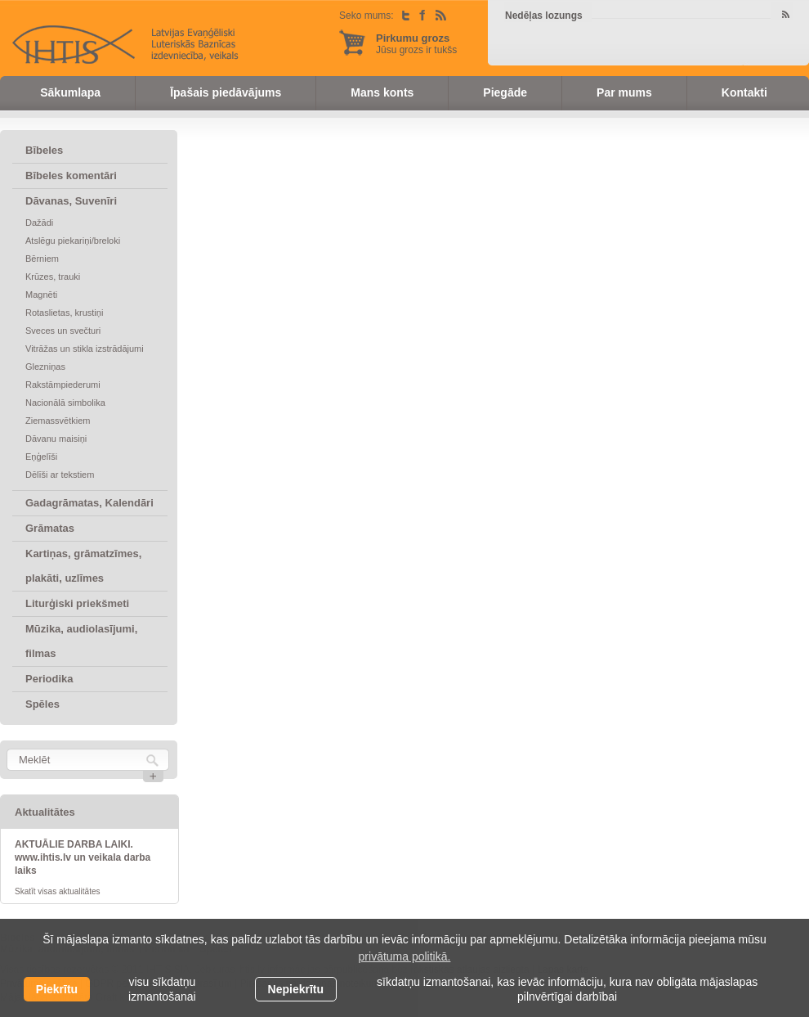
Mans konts (382, 92)
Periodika (49, 679)
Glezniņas (45, 366)
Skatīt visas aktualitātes (58, 891)
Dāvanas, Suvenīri (71, 201)
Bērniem (42, 258)
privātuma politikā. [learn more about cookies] (405, 956)
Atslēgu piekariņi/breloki (72, 240)
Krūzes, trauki (52, 276)
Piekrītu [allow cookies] (57, 989)
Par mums (624, 92)
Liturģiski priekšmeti (77, 603)
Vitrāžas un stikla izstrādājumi (84, 348)
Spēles (42, 704)
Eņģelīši (41, 456)
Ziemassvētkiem (57, 420)
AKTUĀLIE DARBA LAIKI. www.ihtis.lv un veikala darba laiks (82, 857)
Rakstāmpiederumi (63, 384)
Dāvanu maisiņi (56, 438)
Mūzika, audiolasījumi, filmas (81, 641)
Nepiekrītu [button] (296, 989)
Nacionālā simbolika (65, 402)
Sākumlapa (70, 92)
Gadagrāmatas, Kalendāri (89, 503)
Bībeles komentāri (71, 175)
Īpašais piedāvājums (225, 92)
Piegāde (505, 92)
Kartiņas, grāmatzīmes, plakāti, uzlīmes (83, 565)
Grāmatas (49, 528)
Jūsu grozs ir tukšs (416, 44)
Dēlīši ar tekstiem (59, 474)
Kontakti (744, 92)
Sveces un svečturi (63, 330)
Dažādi (39, 222)
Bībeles (44, 150)
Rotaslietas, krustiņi (64, 312)
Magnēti (41, 294)
